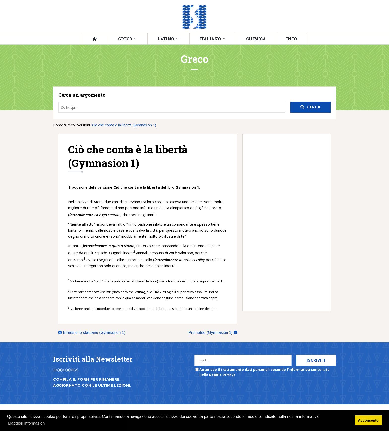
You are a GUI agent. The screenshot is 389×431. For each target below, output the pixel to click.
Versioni (83, 125)
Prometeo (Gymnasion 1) (212, 332)
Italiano (210, 38)
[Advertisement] (284, 222)
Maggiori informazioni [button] (27, 423)
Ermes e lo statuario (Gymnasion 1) (91, 332)
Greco (125, 38)
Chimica (256, 38)
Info (291, 38)
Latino (166, 38)
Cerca (314, 107)
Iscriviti (316, 360)
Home (58, 125)
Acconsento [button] (368, 420)
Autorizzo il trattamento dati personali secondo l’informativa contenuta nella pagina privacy (264, 372)
